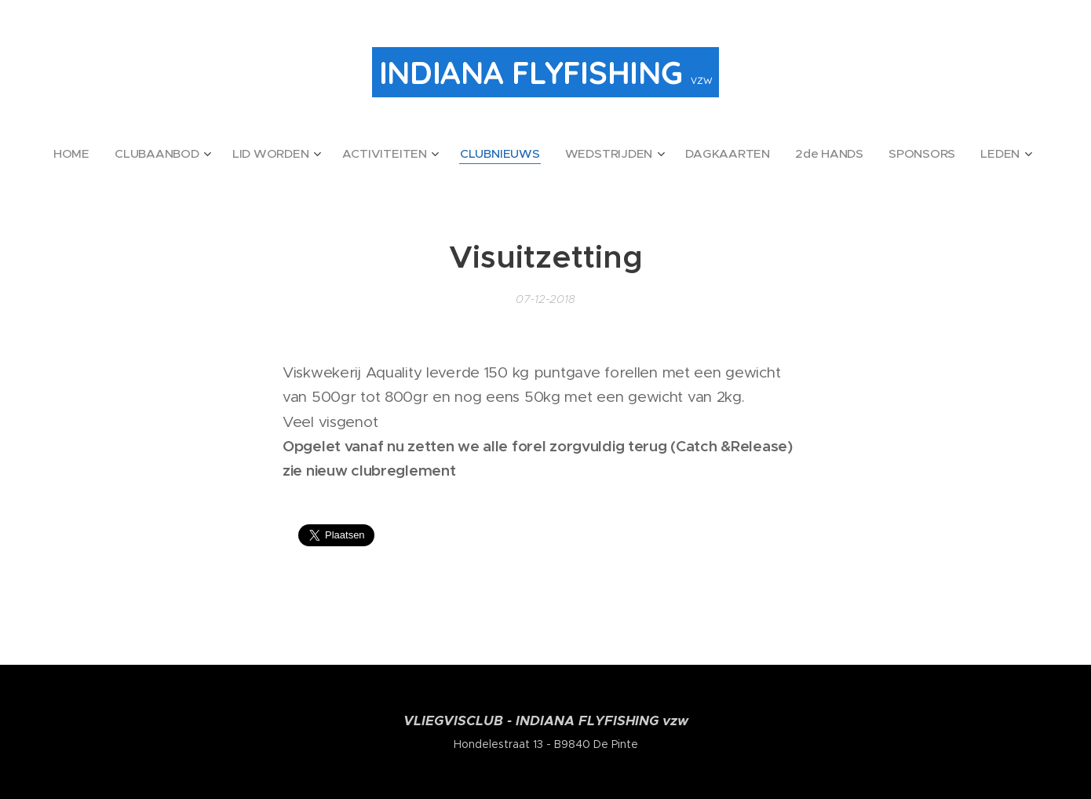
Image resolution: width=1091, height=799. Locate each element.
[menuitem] (123, 153)
